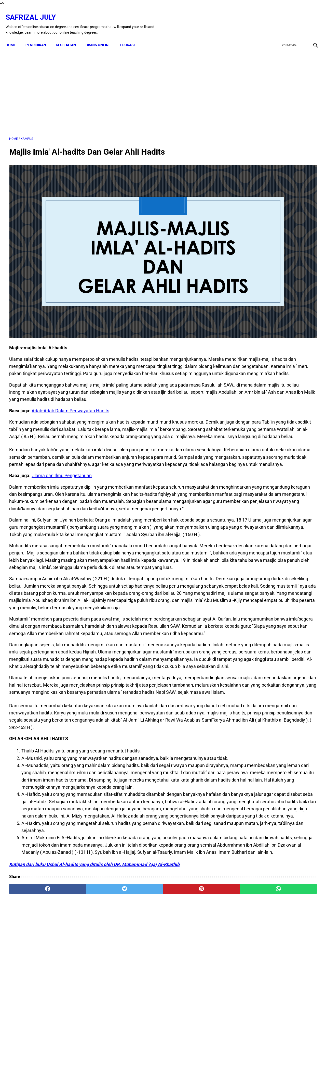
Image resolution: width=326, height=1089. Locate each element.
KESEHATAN (69, 36)
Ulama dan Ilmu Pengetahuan (62, 464)
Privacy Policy (183, 1076)
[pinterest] (138, 1029)
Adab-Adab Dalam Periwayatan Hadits (70, 370)
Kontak (104, 1076)
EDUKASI (131, 36)
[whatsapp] (190, 1029)
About (204, 1076)
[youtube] (299, 18)
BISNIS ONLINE (101, 36)
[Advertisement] (112, 86)
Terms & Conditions (152, 1076)
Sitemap (220, 1076)
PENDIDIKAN (39, 36)
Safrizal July (34, 11)
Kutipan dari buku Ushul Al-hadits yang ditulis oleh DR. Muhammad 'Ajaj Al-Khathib (94, 1005)
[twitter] (287, 18)
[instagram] (311, 18)
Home (14, 36)
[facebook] (275, 18)
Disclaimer (123, 1076)
